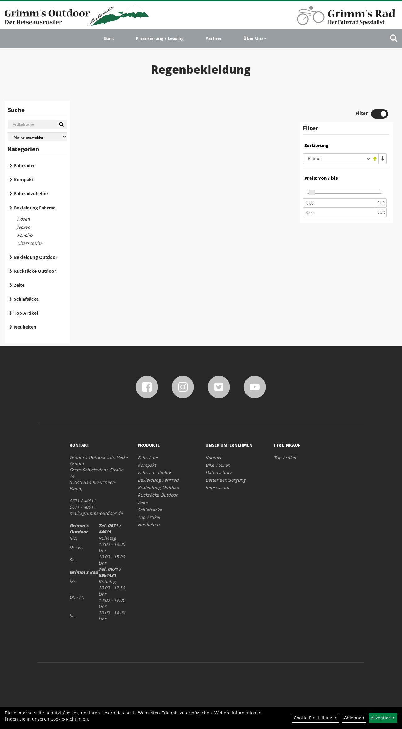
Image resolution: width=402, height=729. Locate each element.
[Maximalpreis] (339, 212)
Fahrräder (24, 166)
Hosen (23, 219)
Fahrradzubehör (31, 193)
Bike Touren (217, 465)
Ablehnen (354, 718)
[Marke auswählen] (37, 136)
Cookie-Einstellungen (316, 718)
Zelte (19, 285)
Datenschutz (218, 472)
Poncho (24, 235)
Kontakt (213, 458)
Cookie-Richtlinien (69, 719)
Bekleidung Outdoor (35, 257)
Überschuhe (29, 243)
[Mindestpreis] (339, 203)
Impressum (217, 487)
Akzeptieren (383, 718)
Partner (213, 38)
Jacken (23, 227)
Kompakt (24, 179)
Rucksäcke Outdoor (35, 271)
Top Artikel (26, 313)
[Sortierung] (337, 158)
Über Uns (255, 38)
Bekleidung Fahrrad (35, 208)
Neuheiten (25, 327)
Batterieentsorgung (225, 480)
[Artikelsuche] (393, 39)
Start (109, 38)
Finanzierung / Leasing (160, 38)
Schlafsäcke (26, 299)
